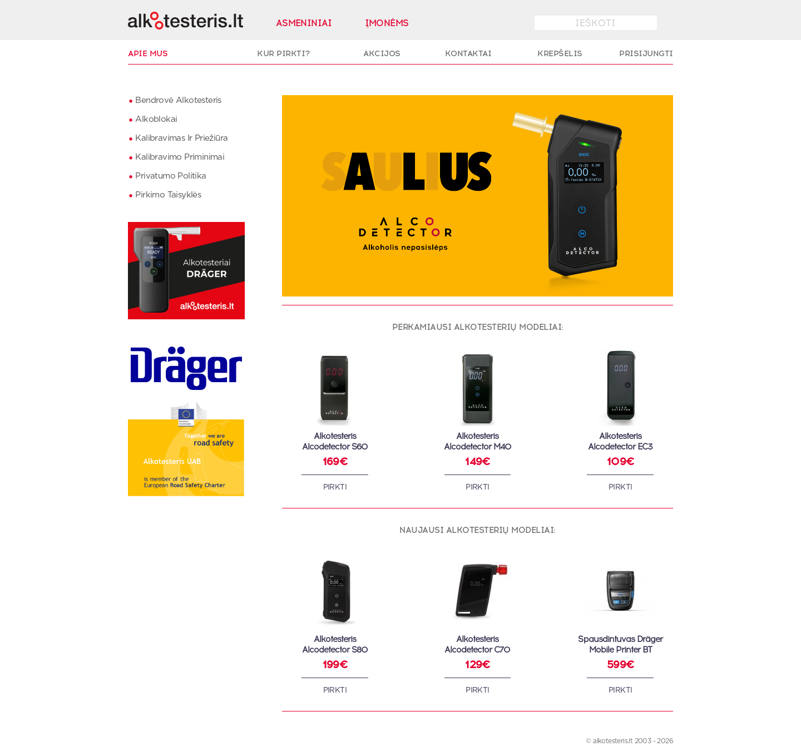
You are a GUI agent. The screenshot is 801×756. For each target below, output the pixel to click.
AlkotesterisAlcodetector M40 (477, 441)
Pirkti (335, 487)
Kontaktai (468, 53)
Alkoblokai (156, 119)
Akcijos (381, 53)
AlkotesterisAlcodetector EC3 (620, 441)
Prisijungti (646, 53)
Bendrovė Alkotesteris (178, 100)
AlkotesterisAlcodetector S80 (335, 644)
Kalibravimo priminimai (179, 157)
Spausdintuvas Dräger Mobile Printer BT (620, 644)
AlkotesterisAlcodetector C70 (477, 644)
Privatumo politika (170, 176)
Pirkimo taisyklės (168, 195)
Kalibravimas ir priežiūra (181, 138)
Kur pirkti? (283, 53)
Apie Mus (147, 53)
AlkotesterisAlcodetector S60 (335, 441)
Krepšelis (559, 53)
